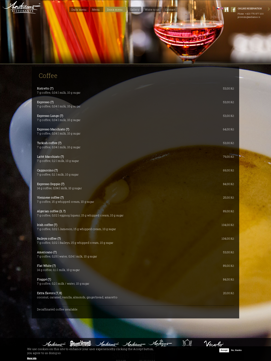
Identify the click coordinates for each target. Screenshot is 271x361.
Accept (224, 350)
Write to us (152, 9)
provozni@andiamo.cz (249, 17)
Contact (170, 9)
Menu (96, 9)
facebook (233, 9)
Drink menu (115, 9)
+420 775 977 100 (254, 13)
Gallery (134, 9)
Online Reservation (252, 9)
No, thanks (236, 350)
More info (31, 358)
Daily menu (79, 9)
